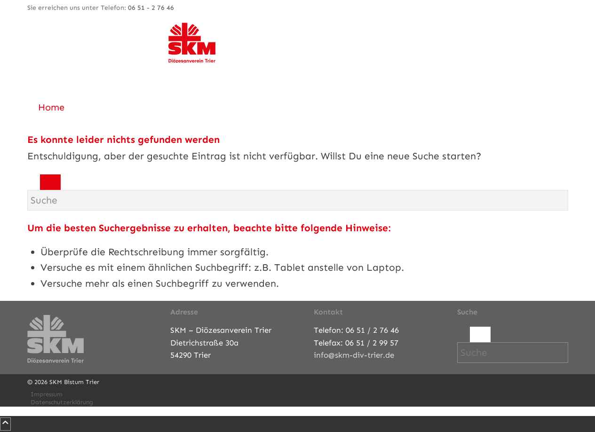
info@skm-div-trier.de (354, 355)
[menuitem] (299, 107)
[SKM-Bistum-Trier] (192, 60)
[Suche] (297, 200)
